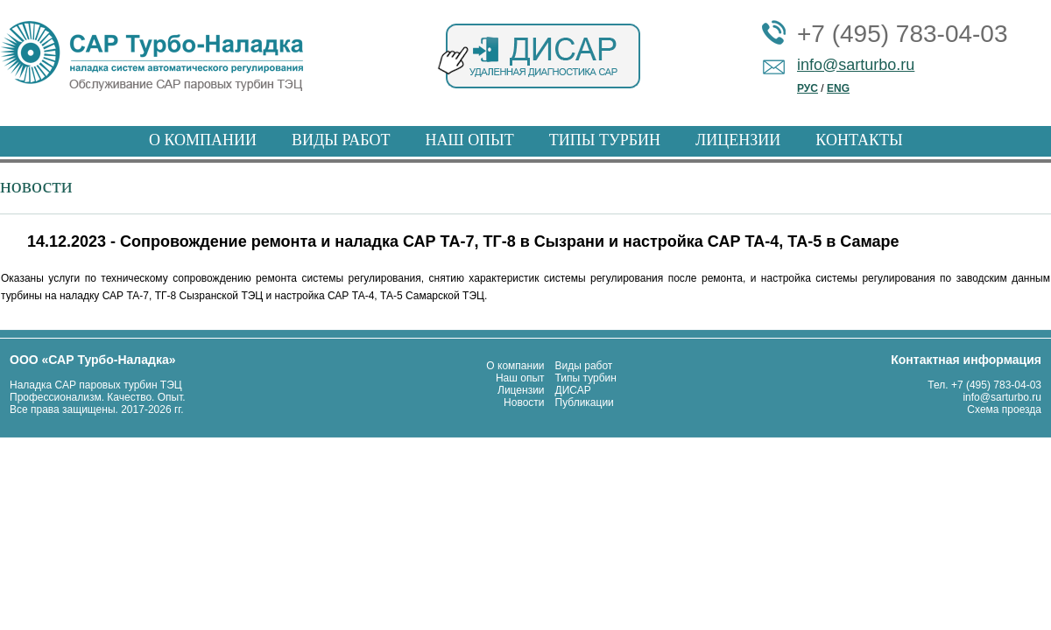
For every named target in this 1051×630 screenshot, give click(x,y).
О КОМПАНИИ (203, 140)
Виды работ (584, 366)
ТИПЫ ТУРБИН (604, 140)
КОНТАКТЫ (858, 140)
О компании (515, 366)
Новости (524, 402)
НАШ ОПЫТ (469, 140)
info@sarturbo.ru (855, 65)
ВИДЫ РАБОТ (341, 140)
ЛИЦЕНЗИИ (737, 140)
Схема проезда (1004, 409)
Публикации (584, 402)
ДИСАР (573, 390)
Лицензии (521, 390)
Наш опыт (520, 378)
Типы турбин (586, 378)
